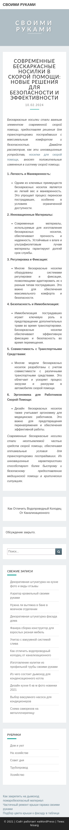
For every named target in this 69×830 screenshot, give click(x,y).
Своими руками (19, 5)
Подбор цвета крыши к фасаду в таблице (31, 813)
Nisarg (34, 825)
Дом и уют (17, 745)
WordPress (47, 821)
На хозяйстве (19, 752)
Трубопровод (19, 767)
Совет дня (17, 760)
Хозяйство (17, 774)
